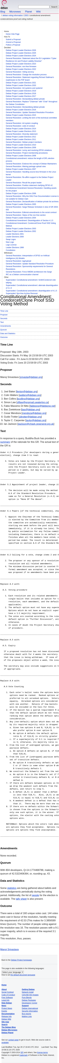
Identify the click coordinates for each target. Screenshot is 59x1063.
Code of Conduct (8, 995)
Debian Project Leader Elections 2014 (21, 129)
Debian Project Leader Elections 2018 (21, 93)
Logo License (11, 245)
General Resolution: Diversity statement (21, 134)
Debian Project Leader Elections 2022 (21, 69)
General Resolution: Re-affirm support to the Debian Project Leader (29, 178)
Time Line (4, 311)
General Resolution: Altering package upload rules (26, 166)
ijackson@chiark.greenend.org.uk (36, 424)
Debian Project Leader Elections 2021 (21, 83)
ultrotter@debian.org (30, 416)
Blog (2, 11)
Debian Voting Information (13, 15)
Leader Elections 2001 (15, 234)
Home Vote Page (12, 34)
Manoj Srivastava (9, 949)
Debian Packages (29, 1000)
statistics (11, 888)
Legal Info (5, 1000)
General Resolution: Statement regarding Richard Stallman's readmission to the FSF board (30, 78)
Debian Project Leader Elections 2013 (21, 131)
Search (4, 1025)
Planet (28, 11)
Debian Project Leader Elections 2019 (21, 91)
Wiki (38, 11)
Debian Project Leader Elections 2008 (21, 156)
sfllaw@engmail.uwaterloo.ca (32, 402)
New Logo (10, 242)
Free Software (7, 998)
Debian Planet (7, 1033)
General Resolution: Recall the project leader (24, 183)
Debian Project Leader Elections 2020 (21, 85)
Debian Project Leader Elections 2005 (21, 204)
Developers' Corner (29, 1003)
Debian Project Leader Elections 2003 (21, 229)
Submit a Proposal (13, 39)
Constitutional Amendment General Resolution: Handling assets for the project (31, 189)
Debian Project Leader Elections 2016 (21, 110)
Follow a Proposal (13, 45)
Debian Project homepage (21, 960)
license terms (42, 1052)
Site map (5, 1022)
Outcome (4, 337)
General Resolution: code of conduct (20, 126)
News (3, 1006)
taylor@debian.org (36, 420)
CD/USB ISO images (30, 995)
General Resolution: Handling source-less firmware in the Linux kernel (31, 173)
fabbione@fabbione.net (42, 406)
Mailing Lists (27, 1016)
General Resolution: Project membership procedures (27, 153)
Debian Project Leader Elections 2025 (21, 53)
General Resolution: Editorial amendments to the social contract (31, 212)
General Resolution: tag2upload (18, 261)
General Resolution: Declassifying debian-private (25, 99)
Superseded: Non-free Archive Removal (21, 293)
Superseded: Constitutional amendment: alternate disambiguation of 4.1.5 (32, 286)
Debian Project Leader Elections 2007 (21, 169)
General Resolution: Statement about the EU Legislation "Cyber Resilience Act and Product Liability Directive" (31, 59)
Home (3, 985)
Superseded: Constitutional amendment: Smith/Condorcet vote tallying (31, 281)
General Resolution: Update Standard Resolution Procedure (30, 112)
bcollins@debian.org (28, 398)
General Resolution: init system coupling (22, 123)
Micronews (15, 11)
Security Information (30, 1011)
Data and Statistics (7, 333)
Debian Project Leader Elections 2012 (21, 137)
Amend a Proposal (13, 42)
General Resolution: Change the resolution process (26, 75)
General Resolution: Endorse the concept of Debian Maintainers (31, 164)
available (5, 1043)
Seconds (3, 318)
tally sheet (21, 899)
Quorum (3, 330)
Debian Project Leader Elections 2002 (21, 231)
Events (4, 1011)
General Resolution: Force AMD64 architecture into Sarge (29, 272)
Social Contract (7, 992)
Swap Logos (11, 239)
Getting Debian (28, 989)
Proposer (4, 315)
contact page (13, 1040)
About (4, 989)
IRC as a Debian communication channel (22, 274)
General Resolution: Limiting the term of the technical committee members (31, 119)
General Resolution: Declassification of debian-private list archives (32, 202)
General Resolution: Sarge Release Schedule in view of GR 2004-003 (32, 208)
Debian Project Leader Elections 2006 (21, 193)
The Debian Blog (8, 1027)
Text (2, 322)
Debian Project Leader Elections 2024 (21, 56)
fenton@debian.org (26, 391)
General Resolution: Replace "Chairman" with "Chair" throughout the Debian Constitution (31, 103)
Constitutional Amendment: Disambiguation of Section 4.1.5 (29, 220)
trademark (23, 1055)
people (35, 895)
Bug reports (26, 1014)
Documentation (8, 1014)
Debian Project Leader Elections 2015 (21, 115)
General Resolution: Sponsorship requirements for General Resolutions (29, 267)
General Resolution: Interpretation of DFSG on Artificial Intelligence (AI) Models (27, 257)
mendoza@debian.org (34, 413)
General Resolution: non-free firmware (21, 66)
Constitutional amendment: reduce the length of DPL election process (30, 159)
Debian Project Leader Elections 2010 (21, 145)
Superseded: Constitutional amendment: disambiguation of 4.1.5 (31, 291)
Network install (28, 992)
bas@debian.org (30, 409)
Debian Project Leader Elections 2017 (21, 96)
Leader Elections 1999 (15, 247)
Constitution (10, 250)
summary (5, 442)
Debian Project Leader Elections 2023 (21, 64)
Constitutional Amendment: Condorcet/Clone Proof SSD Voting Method (31, 224)
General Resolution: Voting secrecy (20, 72)
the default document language (22, 975)
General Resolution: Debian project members (24, 142)
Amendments (5, 326)
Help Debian (6, 1003)
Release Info (6, 1016)
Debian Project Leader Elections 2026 (21, 50)
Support (25, 1006)
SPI (22, 1052)
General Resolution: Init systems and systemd (24, 88)
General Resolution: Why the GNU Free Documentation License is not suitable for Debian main (32, 197)
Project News (6, 1008)
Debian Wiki (6, 1019)
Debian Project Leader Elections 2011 (21, 139)
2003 (26, 15)
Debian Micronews (9, 1030)
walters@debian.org (30, 395)
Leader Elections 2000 (15, 237)
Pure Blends (27, 998)
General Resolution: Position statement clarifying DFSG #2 (29, 185)
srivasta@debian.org (31, 377)
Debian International (30, 1008)
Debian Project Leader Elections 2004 (21, 218)
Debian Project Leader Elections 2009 (21, 147)
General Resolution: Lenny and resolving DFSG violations (29, 150)
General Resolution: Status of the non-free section (26, 215)
